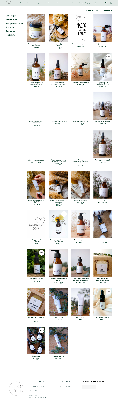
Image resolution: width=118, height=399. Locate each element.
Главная (22, 3)
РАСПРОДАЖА (12, 19)
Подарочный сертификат (85, 3)
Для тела (10, 27)
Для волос (10, 31)
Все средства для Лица (15, 23)
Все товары (10, 16)
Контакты (74, 3)
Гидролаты (66, 3)
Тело (53, 3)
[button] (48, 3)
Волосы (59, 3)
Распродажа (39, 3)
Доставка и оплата (99, 3)
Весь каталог (30, 3)
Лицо (46, 3)
